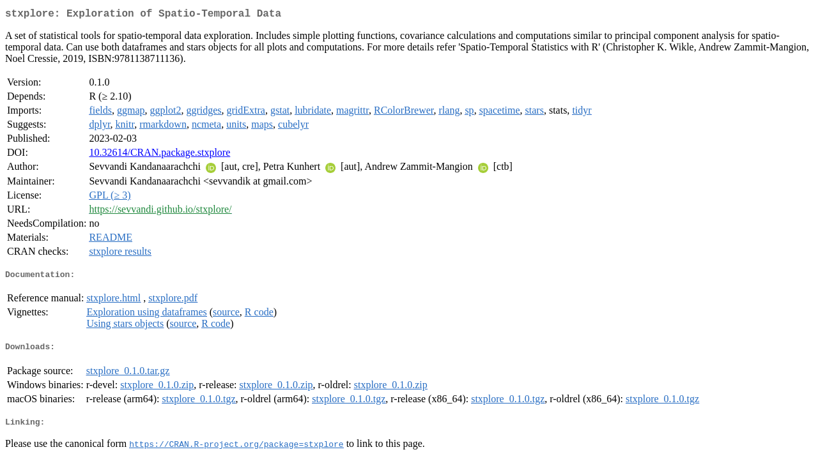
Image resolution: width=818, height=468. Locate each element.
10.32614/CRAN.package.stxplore (159, 154)
